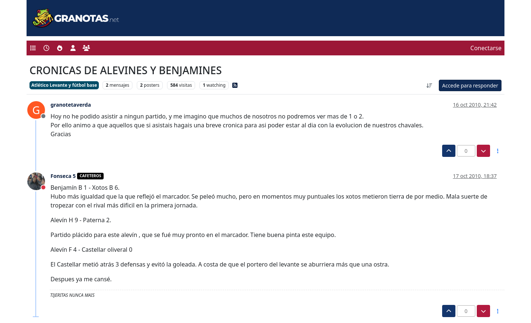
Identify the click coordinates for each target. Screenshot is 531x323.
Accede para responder (470, 85)
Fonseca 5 (63, 175)
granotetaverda (71, 104)
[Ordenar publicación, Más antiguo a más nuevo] (429, 85)
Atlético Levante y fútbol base (64, 85)
